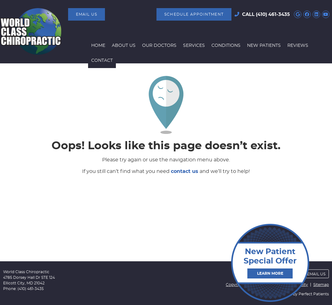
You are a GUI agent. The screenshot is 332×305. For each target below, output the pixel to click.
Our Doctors (159, 45)
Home (98, 45)
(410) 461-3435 (273, 14)
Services (194, 45)
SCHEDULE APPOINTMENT (194, 14)
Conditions (225, 45)
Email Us (86, 14)
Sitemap (321, 285)
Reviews (297, 45)
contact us (184, 171)
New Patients (264, 45)
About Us (124, 45)
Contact (102, 60)
